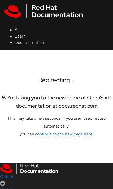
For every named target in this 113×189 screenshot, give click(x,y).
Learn (20, 36)
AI (17, 30)
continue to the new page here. (64, 134)
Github (6, 177)
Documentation (29, 42)
